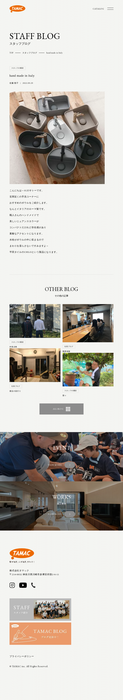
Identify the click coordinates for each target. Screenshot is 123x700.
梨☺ (64, 395)
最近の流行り (15, 391)
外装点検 (13, 347)
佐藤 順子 (14, 83)
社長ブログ (15, 386)
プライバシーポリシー (22, 656)
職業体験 (66, 351)
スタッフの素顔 (17, 68)
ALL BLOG (61, 409)
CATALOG (98, 8)
